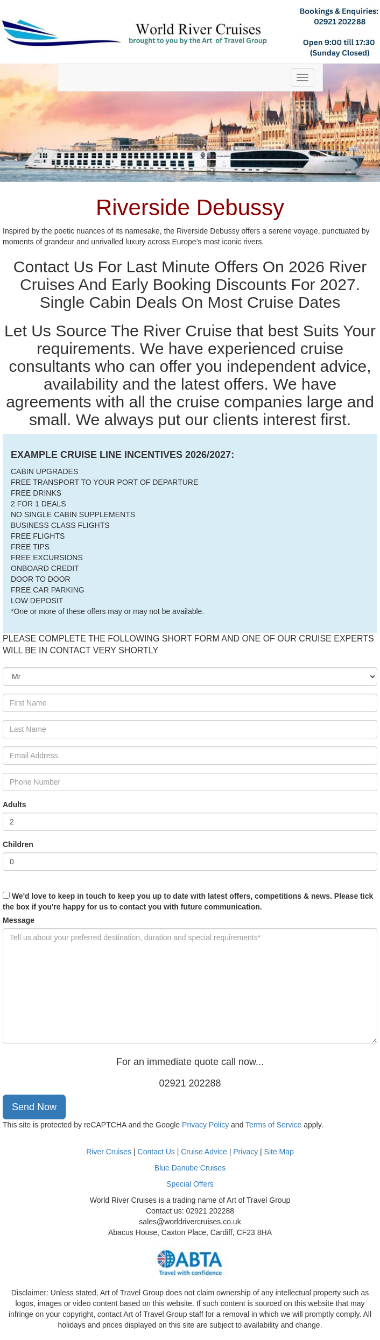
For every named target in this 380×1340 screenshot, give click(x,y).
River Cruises (108, 1151)
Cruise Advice (205, 1151)
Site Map (279, 1151)
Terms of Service (273, 1124)
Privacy (246, 1151)
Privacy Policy (205, 1124)
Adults (14, 804)
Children (18, 844)
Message (18, 920)
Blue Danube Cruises (190, 1167)
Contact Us (156, 1151)
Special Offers (190, 1184)
